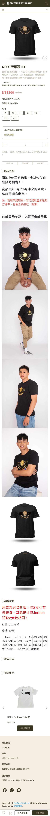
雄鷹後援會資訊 (22, 769)
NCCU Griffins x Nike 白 (18, 717)
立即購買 (40, 812)
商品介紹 (10, 163)
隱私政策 (5, 758)
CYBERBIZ (17, 806)
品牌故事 (5, 747)
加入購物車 (22, 812)
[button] (46, 707)
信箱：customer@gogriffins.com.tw (18, 780)
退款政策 (14, 758)
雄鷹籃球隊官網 (8, 769)
